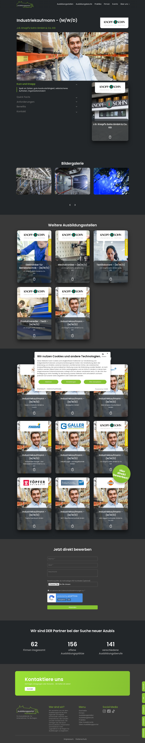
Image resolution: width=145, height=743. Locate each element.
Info (69, 599)
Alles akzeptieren (95, 382)
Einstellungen (71, 382)
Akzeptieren (62, 599)
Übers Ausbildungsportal (88, 724)
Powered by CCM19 (101, 389)
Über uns (124, 4)
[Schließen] (107, 353)
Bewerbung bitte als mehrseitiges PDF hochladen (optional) (68, 581)
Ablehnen (48, 382)
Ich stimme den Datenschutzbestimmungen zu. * (66, 591)
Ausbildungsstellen (65, 4)
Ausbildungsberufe (84, 4)
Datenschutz (81, 739)
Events (115, 4)
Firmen (107, 4)
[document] (72, 367)
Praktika (98, 4)
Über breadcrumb (86, 722)
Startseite (83, 710)
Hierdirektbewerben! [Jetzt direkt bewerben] (121, 474)
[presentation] (69, 205)
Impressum (69, 739)
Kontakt (30, 689)
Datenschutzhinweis (54, 389)
